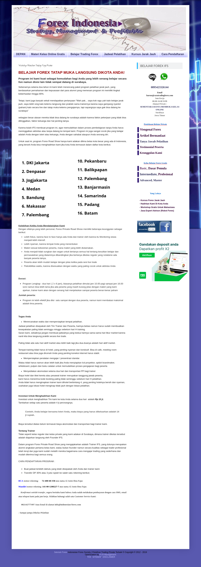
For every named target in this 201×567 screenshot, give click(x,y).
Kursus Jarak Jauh (144, 54)
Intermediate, (149, 174)
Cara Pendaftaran (173, 54)
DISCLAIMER (109, 557)
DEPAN (20, 54)
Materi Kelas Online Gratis (48, 54)
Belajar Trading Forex (84, 54)
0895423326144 (160, 87)
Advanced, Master (151, 180)
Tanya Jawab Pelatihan (154, 141)
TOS (89, 557)
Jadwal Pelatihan (115, 54)
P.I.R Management (107, 554)
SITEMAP (97, 557)
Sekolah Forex (60, 552)
